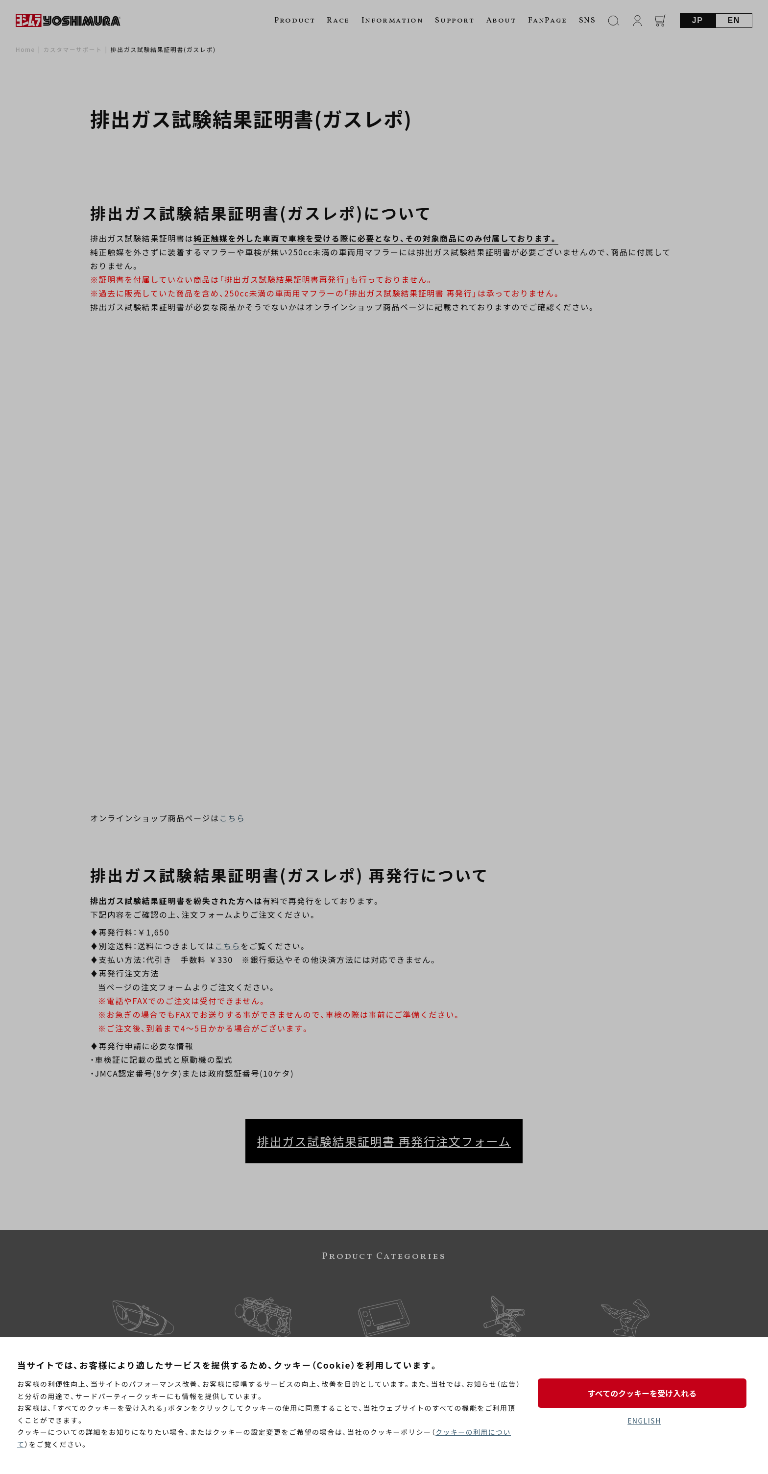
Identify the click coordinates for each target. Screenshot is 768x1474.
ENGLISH (644, 1420)
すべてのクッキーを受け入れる (644, 1393)
